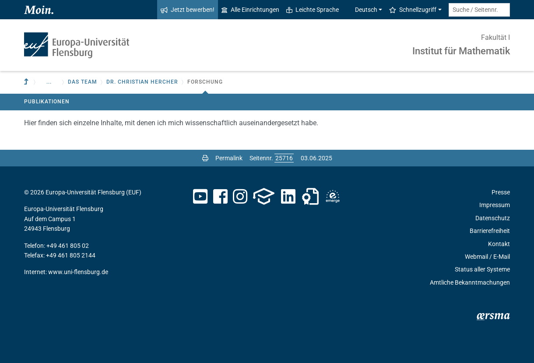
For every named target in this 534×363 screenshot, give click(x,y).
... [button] (49, 82)
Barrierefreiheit (490, 230)
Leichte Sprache (312, 9)
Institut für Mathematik (461, 51)
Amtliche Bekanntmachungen (470, 282)
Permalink (228, 158)
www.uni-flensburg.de (78, 271)
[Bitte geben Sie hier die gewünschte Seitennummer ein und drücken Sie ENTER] (284, 158)
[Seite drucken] (205, 158)
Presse (501, 192)
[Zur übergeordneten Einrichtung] (27, 82)
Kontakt (499, 243)
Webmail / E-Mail (487, 256)
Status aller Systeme (482, 269)
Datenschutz (492, 218)
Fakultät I (495, 37)
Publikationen (47, 102)
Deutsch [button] (361, 9)
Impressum (494, 204)
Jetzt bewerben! (187, 9)
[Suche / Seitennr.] (479, 10)
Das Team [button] (82, 82)
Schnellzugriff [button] (412, 9)
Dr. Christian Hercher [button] (142, 82)
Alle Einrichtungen (250, 9)
